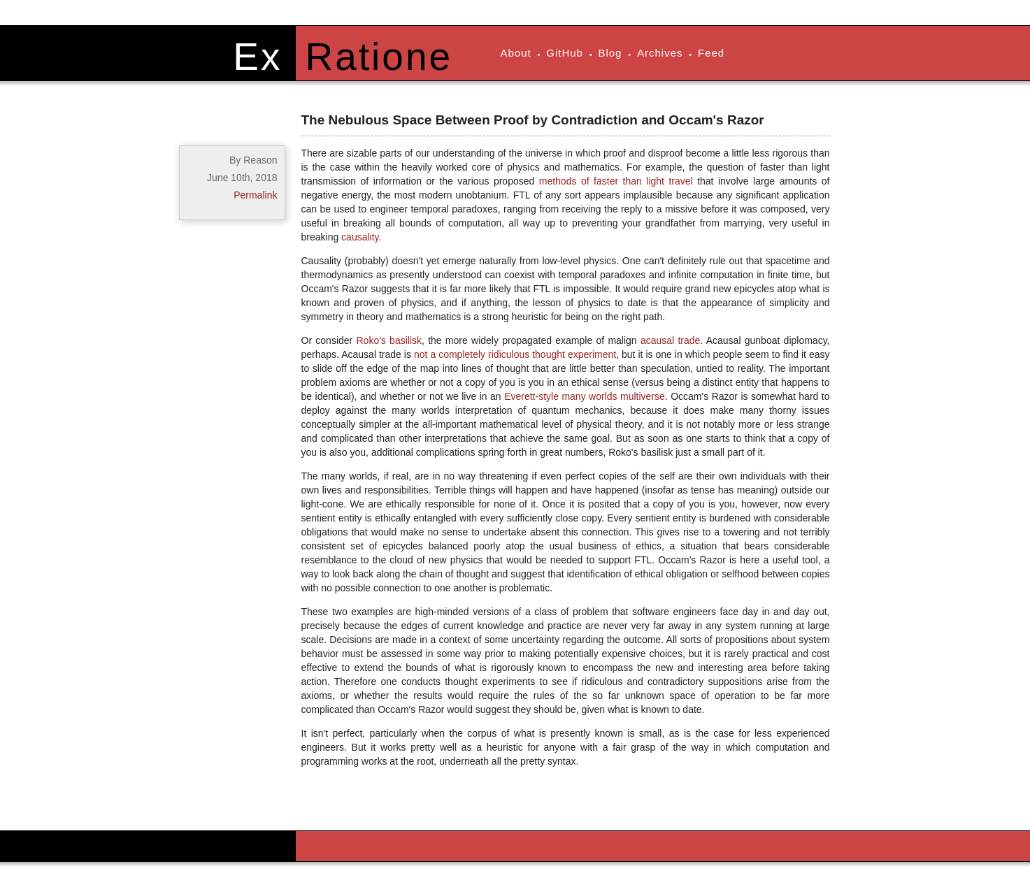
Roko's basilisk (389, 340)
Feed (711, 53)
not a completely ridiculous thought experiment (515, 354)
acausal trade (670, 340)
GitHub (564, 53)
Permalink (255, 195)
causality (359, 237)
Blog (610, 53)
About (516, 53)
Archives (660, 53)
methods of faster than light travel (616, 181)
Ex (257, 56)
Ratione (379, 56)
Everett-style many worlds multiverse (584, 396)
